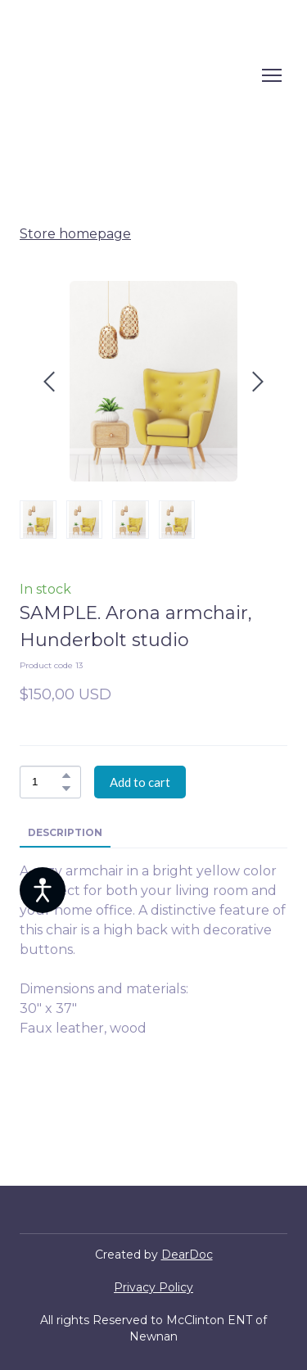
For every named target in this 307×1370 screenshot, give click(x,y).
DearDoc (187, 1254)
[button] (66, 775)
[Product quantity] (46, 782)
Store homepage (75, 234)
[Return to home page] (137, 75)
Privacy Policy (153, 1287)
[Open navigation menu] (271, 75)
